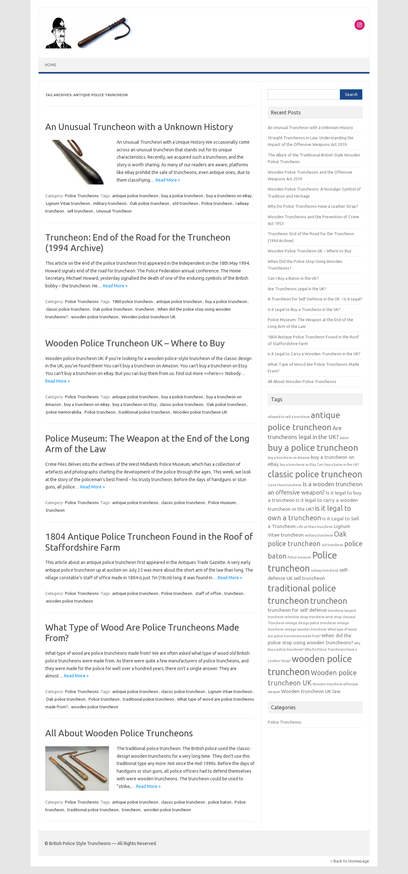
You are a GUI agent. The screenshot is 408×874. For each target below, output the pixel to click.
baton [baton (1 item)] (344, 438)
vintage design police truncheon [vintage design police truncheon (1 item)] (310, 623)
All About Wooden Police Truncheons (119, 733)
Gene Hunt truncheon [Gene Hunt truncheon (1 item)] (285, 485)
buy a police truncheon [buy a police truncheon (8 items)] (313, 447)
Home (50, 65)
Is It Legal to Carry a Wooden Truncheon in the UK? (314, 353)
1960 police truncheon (132, 301)
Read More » (168, 180)
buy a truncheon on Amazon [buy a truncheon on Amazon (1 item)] (289, 457)
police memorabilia (63, 412)
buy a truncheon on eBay (228, 195)
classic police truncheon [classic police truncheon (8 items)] (315, 474)
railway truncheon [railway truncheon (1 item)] (325, 570)
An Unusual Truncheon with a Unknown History (139, 127)
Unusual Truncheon (114, 211)
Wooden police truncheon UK (148, 316)
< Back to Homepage (349, 861)
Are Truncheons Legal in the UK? (297, 288)
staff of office (208, 593)
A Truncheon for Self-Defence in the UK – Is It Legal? (315, 299)
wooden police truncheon (94, 316)
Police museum (222, 502)
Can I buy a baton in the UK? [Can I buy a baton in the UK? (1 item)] (338, 464)
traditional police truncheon (144, 412)
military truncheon (110, 203)
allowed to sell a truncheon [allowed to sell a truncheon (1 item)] (289, 417)
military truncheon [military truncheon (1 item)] (319, 535)
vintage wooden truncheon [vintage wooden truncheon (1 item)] (306, 629)
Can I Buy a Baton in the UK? (293, 278)
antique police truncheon (135, 195)
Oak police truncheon (149, 203)
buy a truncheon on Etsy (135, 404)
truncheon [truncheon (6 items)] (328, 600)
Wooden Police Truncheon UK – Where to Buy (135, 343)
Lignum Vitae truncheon (68, 203)
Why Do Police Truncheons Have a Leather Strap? (313, 206)
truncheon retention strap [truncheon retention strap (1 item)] (288, 617)
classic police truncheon (68, 309)
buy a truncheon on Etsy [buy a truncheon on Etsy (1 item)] (298, 464)
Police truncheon (216, 203)
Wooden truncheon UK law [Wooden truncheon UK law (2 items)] (310, 691)
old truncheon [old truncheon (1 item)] (332, 545)
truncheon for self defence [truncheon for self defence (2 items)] (297, 610)
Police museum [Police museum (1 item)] (299, 557)
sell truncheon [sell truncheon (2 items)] (309, 578)
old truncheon (185, 203)
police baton (219, 802)
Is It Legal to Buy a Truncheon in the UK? (304, 309)
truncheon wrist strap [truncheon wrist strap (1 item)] (325, 617)
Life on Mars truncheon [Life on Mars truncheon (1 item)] (315, 527)
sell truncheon (80, 211)
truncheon (144, 309)
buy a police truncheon (182, 195)
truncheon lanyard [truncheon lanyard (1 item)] (342, 610)
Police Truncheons (82, 195)
